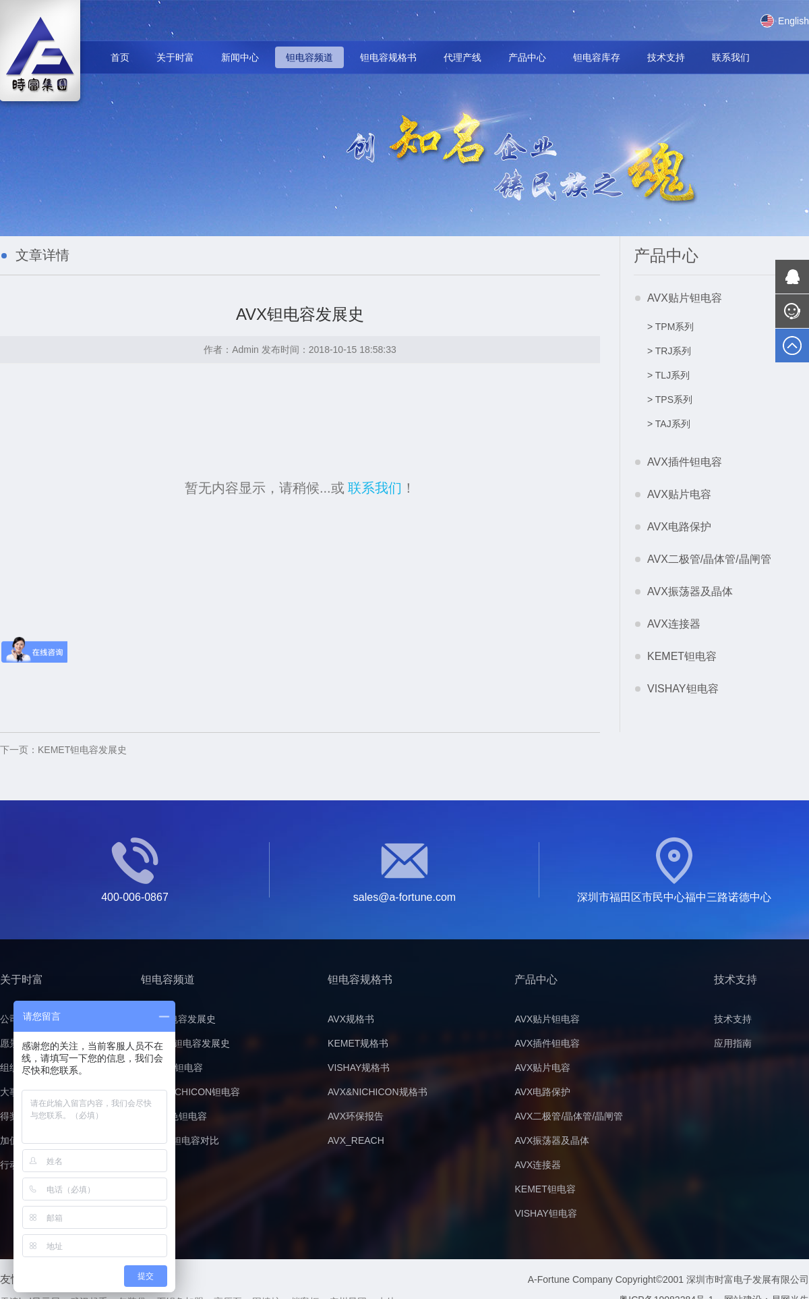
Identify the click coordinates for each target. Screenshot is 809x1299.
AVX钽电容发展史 (178, 1019)
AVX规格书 (351, 1019)
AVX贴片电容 (679, 494)
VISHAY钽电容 (683, 688)
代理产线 (462, 57)
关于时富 (175, 57)
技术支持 (666, 57)
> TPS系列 (669, 399)
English (784, 21)
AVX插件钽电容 (684, 462)
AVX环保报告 (356, 1116)
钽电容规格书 (388, 57)
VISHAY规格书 (359, 1067)
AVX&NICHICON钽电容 (191, 1091)
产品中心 (527, 57)
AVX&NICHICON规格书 (377, 1091)
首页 (120, 57)
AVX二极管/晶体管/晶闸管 (709, 559)
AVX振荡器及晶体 (690, 591)
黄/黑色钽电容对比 (180, 1140)
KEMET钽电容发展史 (63, 749)
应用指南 (733, 1043)
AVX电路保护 (679, 526)
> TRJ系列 (669, 351)
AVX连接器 (673, 624)
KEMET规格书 (358, 1043)
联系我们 (731, 57)
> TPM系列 (670, 326)
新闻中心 (240, 57)
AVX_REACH (356, 1140)
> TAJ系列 (668, 423)
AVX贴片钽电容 (684, 298)
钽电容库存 (596, 57)
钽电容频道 (309, 57)
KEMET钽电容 (682, 656)
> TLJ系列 (668, 375)
